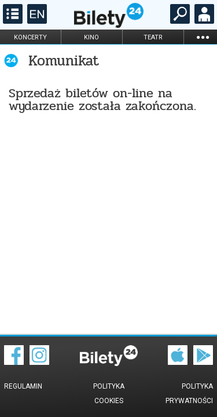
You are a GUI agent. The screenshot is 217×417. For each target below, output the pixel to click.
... (202, 36)
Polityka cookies (108, 393)
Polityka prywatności (189, 393)
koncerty (30, 37)
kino (91, 37)
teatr (153, 37)
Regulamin (23, 386)
